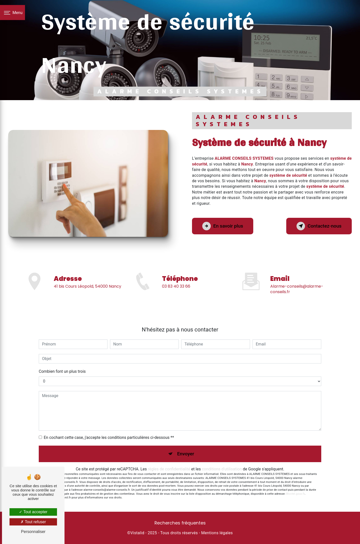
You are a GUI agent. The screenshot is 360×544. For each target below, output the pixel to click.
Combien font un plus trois (62, 371)
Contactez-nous (319, 226)
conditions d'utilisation (222, 469)
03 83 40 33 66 (176, 293)
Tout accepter (33, 512)
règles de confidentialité (169, 469)
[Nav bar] (12, 12)
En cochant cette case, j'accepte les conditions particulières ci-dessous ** (109, 437)
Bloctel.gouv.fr (295, 493)
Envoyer (185, 454)
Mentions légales (217, 532)
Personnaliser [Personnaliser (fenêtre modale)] (33, 531)
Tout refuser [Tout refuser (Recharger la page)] (33, 522)
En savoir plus (222, 226)
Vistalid (137, 532)
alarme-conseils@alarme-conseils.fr (296, 281)
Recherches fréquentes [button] (180, 523)
